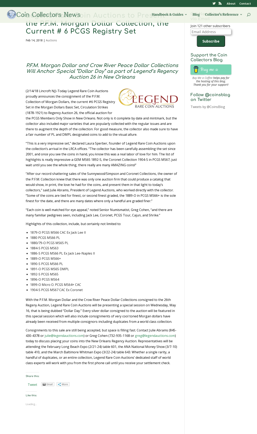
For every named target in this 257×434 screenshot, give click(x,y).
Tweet (32, 384)
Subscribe (210, 41)
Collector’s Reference (222, 14)
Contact (245, 3)
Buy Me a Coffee (202, 78)
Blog (196, 14)
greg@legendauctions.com (155, 335)
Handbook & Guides (167, 14)
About (231, 3)
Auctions (51, 40)
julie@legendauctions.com (64, 335)
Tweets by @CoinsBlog (208, 107)
